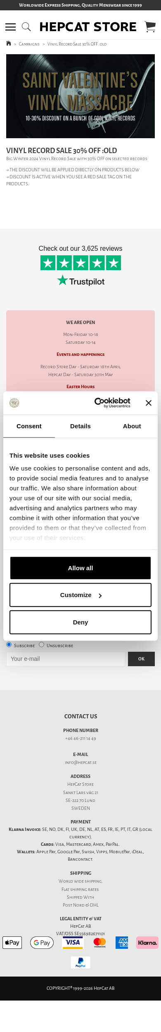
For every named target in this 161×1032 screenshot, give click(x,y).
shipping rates (84, 889)
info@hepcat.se (81, 762)
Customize (81, 594)
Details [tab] (80, 425)
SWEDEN (80, 808)
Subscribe (24, 646)
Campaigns (29, 44)
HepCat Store (80, 784)
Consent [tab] (29, 425)
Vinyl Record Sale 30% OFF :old (77, 44)
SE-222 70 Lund (80, 800)
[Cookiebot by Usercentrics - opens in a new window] (97, 403)
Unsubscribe (60, 646)
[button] (10, 26)
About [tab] (132, 425)
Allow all (80, 567)
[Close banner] (149, 403)
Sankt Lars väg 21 (80, 793)
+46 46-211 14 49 (80, 738)
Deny (80, 621)
